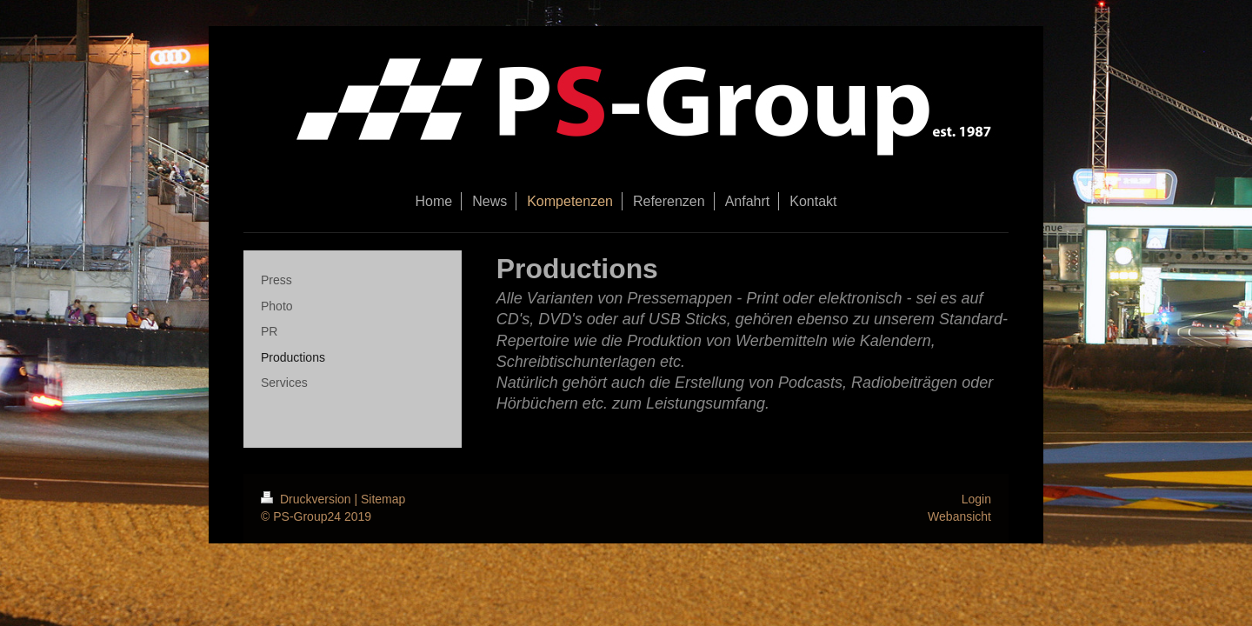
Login (976, 499)
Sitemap (383, 499)
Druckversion (307, 499)
